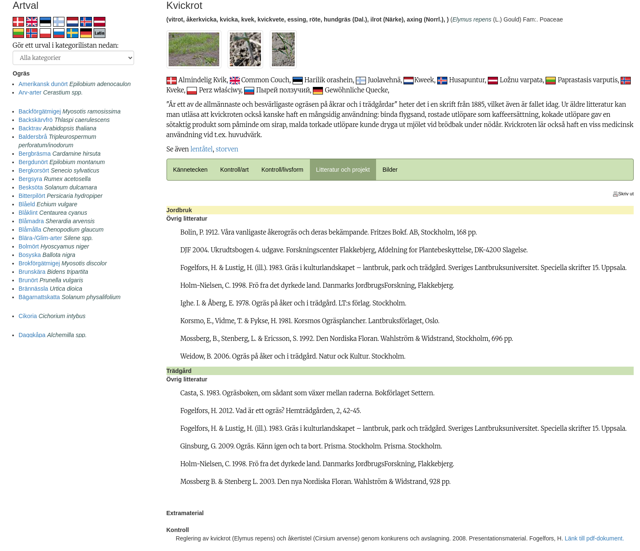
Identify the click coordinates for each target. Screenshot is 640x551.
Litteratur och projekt (343, 169)
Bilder (390, 169)
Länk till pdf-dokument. (594, 538)
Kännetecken (190, 169)
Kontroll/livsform (282, 169)
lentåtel (202, 149)
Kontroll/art (234, 169)
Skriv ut (623, 193)
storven (227, 149)
